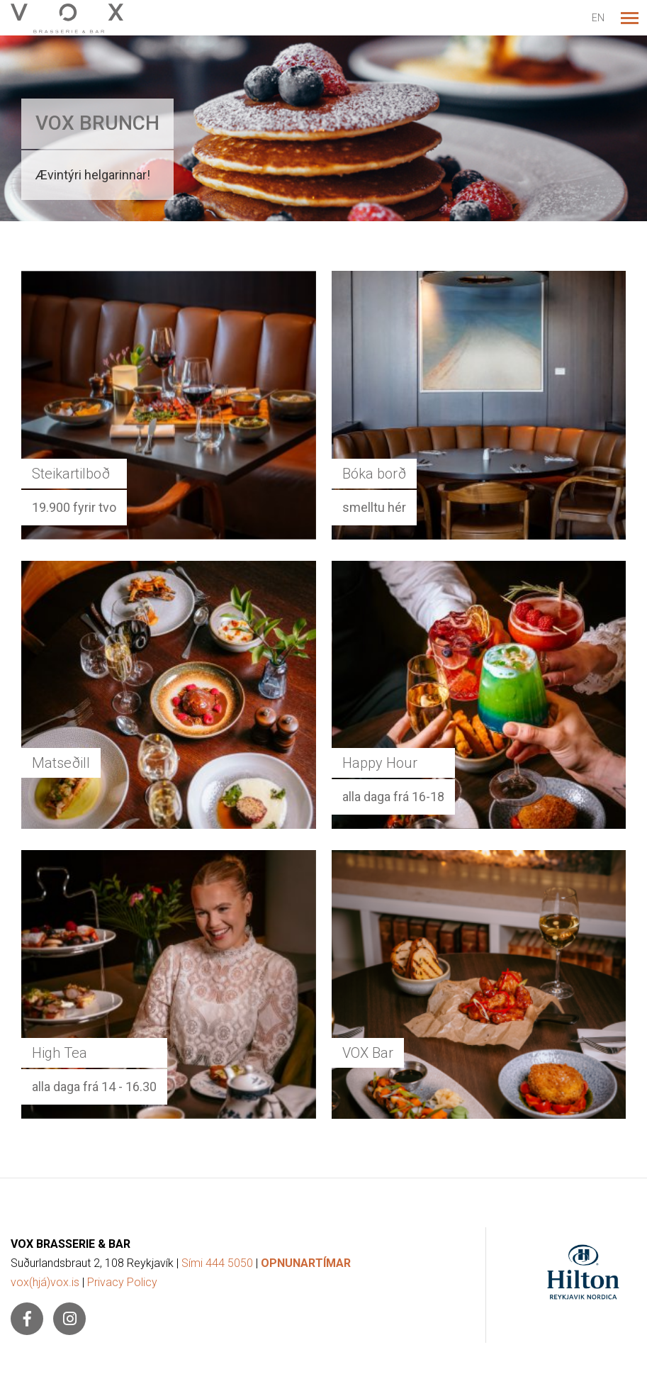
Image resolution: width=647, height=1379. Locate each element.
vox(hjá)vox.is (45, 1282)
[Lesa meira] (323, 128)
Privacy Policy (122, 1282)
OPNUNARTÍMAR (306, 1263)
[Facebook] (27, 1318)
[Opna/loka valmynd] (629, 17)
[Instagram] (69, 1318)
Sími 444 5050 (217, 1263)
